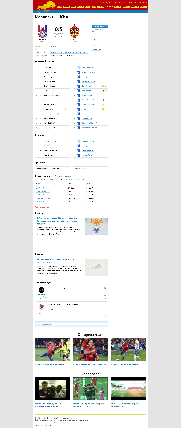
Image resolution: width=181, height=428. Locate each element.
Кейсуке (87, 95)
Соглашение (45, 423)
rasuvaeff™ (48, 425)
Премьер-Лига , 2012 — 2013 (60, 47)
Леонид (79, 169)
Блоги (73, 6)
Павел (87, 155)
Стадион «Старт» (58, 36)
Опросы (80, 6)
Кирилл (88, 150)
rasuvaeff (47, 263)
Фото (94, 6)
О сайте (37, 423)
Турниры (109, 6)
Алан (87, 91)
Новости (66, 6)
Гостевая (143, 6)
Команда (100, 6)
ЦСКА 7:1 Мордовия (43, 188)
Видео (87, 6)
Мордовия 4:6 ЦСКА (43, 191)
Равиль (88, 128)
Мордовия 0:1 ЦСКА (43, 198)
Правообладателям (56, 423)
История (126, 6)
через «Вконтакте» (140, 2)
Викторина (66, 423)
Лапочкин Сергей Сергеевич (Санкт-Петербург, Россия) (69, 52)
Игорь (87, 68)
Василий (89, 77)
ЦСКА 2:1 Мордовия (43, 202)
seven (42, 311)
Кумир (59, 6)
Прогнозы (135, 6)
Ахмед (86, 109)
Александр (88, 105)
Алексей (89, 146)
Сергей (88, 114)
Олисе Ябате (88, 123)
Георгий (88, 72)
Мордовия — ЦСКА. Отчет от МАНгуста (55, 259)
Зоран (86, 100)
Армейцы (117, 6)
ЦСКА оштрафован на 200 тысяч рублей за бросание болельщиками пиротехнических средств (57, 221)
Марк (87, 118)
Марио (88, 81)
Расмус (86, 86)
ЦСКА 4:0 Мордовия (43, 195)
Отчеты (39, 263)
